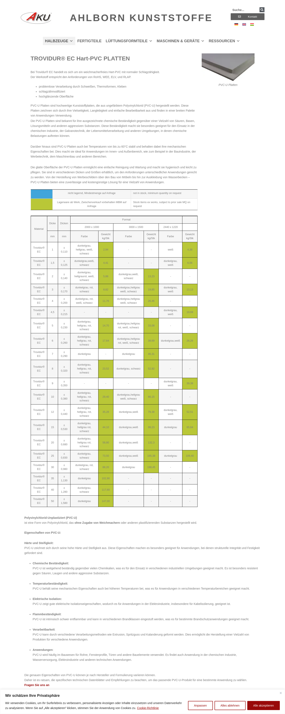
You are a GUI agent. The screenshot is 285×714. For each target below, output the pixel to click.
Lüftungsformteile (129, 41)
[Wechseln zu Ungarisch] (252, 24)
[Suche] (262, 9)
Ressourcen (224, 41)
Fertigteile (89, 41)
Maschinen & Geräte (181, 41)
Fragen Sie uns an (37, 685)
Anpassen (200, 705)
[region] (142, 701)
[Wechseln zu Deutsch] (236, 24)
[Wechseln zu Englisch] (244, 24)
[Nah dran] (280, 692)
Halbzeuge (59, 41)
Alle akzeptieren (263, 705)
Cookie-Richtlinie (148, 708)
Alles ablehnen (230, 705)
